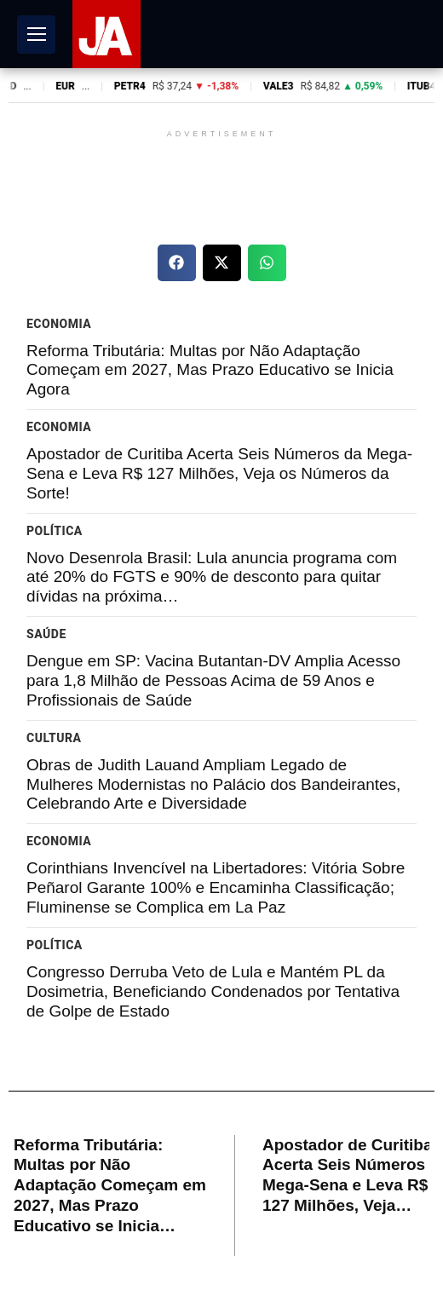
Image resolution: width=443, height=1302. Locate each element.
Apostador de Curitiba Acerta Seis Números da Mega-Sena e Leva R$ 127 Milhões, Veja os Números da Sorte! (219, 473)
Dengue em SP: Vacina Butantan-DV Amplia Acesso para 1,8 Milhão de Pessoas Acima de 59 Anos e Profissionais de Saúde (213, 680)
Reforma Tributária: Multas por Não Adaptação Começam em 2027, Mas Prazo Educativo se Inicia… (110, 1185)
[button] (177, 263)
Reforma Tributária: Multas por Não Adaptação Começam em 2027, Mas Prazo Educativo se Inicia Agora (210, 370)
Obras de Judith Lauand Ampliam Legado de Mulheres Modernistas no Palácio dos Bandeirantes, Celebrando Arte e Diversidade (213, 784)
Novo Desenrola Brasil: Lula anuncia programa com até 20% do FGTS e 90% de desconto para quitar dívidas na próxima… (211, 577)
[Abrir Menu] (36, 34)
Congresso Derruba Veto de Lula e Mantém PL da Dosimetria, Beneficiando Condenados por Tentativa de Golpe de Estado (213, 991)
